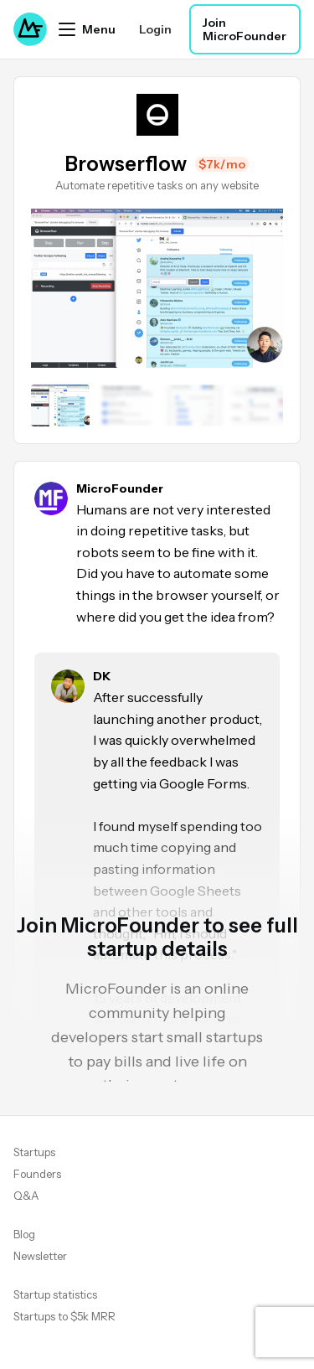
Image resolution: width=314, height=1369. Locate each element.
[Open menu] (87, 29)
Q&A (26, 1195)
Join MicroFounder (244, 29)
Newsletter (40, 1256)
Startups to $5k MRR (64, 1316)
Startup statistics (55, 1294)
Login (155, 29)
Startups (34, 1152)
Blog (24, 1234)
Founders (37, 1173)
